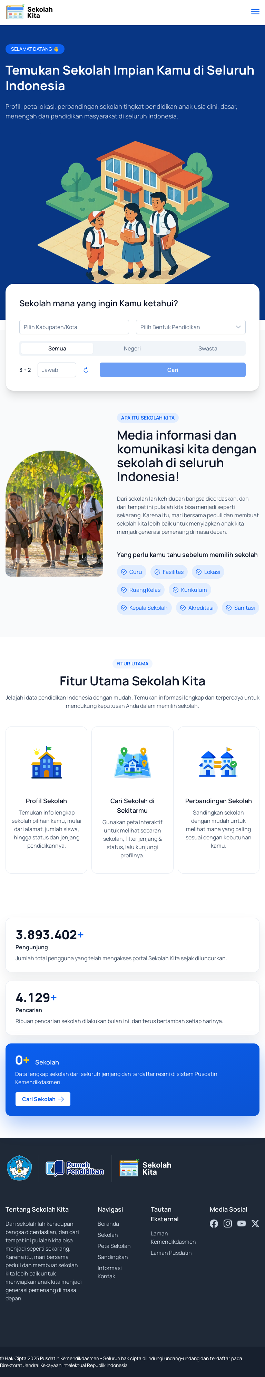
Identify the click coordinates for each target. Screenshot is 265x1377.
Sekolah (108, 1235)
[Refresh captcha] (86, 370)
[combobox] (74, 327)
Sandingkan (113, 1257)
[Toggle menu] (255, 12)
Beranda (108, 1223)
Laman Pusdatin (171, 1252)
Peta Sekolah (114, 1246)
